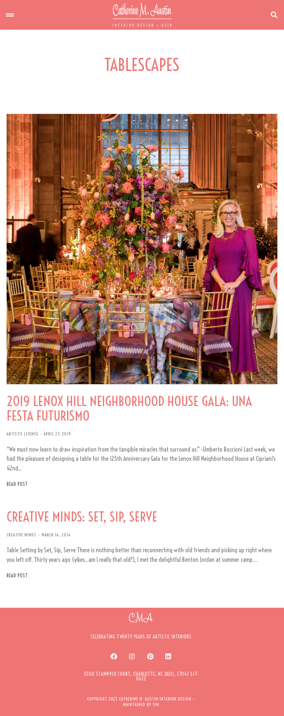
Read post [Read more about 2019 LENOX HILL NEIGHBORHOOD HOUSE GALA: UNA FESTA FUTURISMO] (17, 484)
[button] (10, 14)
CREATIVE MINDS (21, 534)
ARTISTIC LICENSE (22, 433)
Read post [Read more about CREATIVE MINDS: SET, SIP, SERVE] (17, 576)
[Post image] (142, 249)
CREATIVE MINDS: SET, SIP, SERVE (82, 517)
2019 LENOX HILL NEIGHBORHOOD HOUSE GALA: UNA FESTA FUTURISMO (129, 408)
